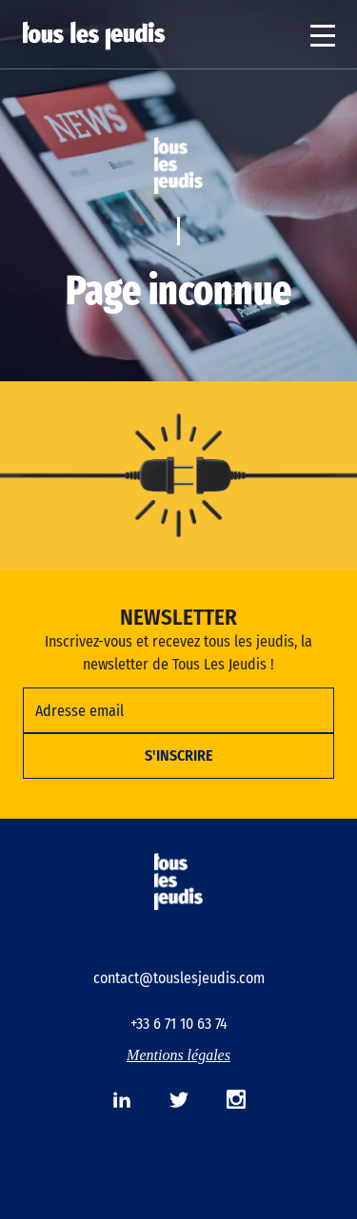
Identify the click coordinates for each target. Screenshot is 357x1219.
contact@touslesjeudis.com (179, 978)
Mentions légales (178, 1055)
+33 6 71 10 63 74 (179, 1024)
